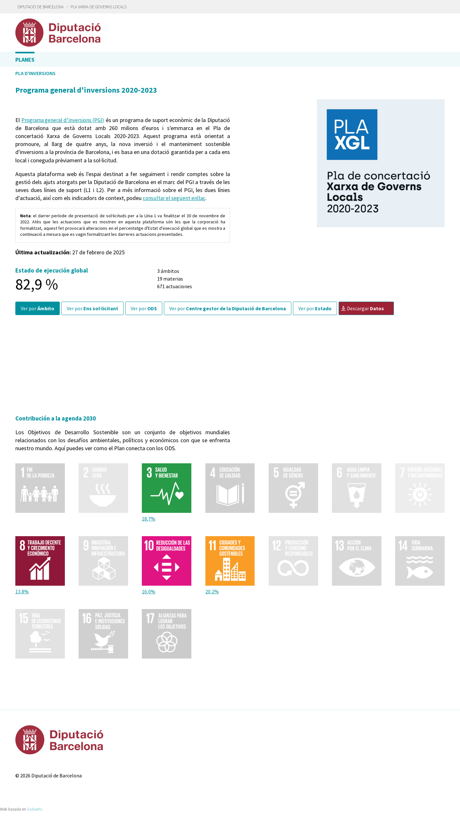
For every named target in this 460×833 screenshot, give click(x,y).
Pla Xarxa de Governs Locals (98, 7)
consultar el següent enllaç (175, 198)
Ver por (37, 308)
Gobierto (34, 808)
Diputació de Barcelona (41, 7)
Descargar (362, 308)
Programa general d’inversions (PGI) (69, 120)
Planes (24, 59)
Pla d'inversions (35, 73)
